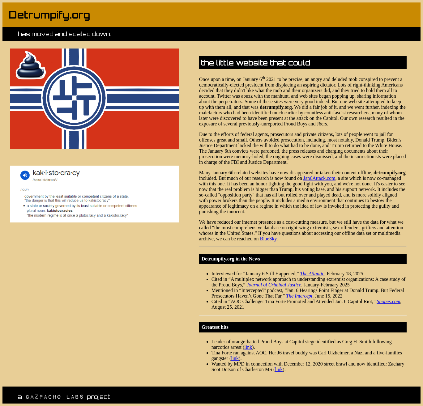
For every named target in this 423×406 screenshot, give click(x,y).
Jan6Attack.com (319, 178)
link (248, 347)
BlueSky (268, 238)
